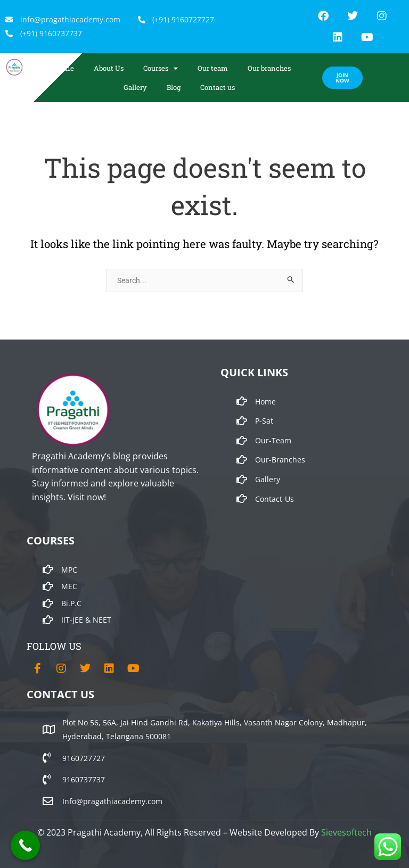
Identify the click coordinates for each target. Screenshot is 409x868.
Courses (160, 68)
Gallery (135, 87)
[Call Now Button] (25, 845)
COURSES (51, 540)
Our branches (269, 68)
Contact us (217, 87)
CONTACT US (60, 694)
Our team (213, 68)
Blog (174, 87)
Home (64, 68)
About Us (109, 68)
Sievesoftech (346, 832)
